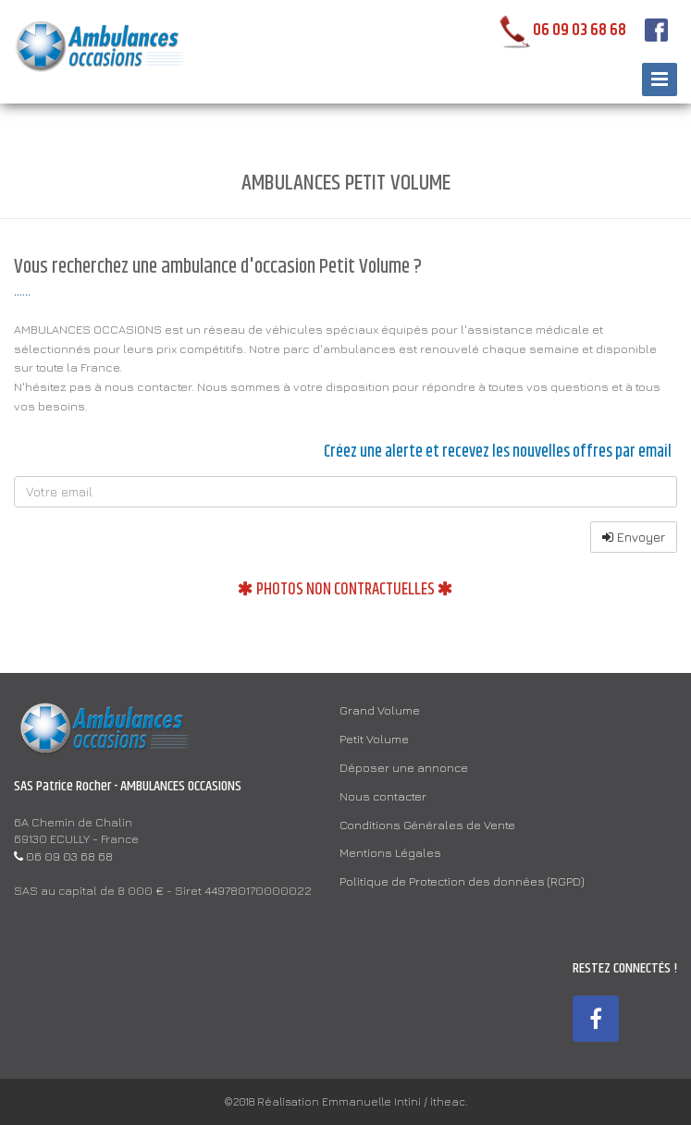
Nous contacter (382, 796)
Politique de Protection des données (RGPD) (461, 881)
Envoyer (633, 536)
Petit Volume (374, 738)
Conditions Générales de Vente (427, 824)
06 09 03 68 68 (558, 30)
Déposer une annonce (403, 767)
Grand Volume (379, 710)
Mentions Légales (390, 852)
